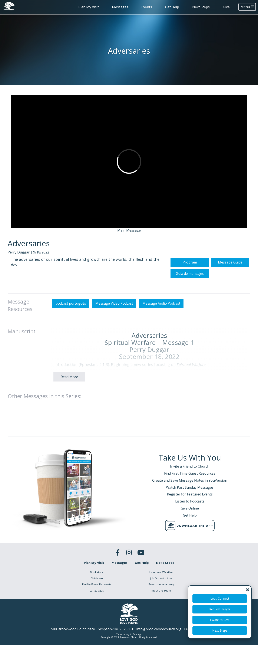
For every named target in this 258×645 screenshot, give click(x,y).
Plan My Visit (88, 7)
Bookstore (96, 572)
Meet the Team (161, 590)
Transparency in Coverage (129, 634)
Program (190, 283)
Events (146, 7)
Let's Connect (219, 598)
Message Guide (230, 283)
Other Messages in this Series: (45, 416)
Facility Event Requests (97, 584)
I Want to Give (219, 620)
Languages (97, 590)
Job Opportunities (161, 578)
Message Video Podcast (114, 324)
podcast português (71, 324)
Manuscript (22, 352)
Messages (120, 7)
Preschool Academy (161, 584)
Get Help (172, 7)
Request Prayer (219, 609)
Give (226, 7)
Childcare (97, 578)
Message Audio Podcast (161, 324)
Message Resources (20, 325)
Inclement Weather (161, 572)
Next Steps (201, 7)
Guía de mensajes (190, 294)
